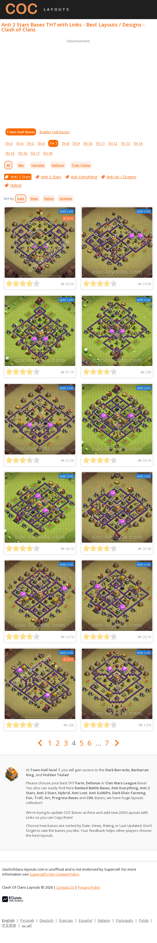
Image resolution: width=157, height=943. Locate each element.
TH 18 (47, 153)
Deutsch (46, 920)
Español (85, 920)
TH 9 (76, 143)
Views (34, 198)
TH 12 (112, 143)
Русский (27, 920)
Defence (58, 165)
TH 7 (53, 143)
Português (124, 920)
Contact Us (65, 887)
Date (20, 198)
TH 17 (35, 153)
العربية (27, 925)
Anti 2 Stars (21, 176)
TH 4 (19, 143)
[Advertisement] (78, 82)
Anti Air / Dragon (121, 176)
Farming (37, 165)
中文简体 (9, 925)
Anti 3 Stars (51, 176)
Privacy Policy (89, 887)
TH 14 (138, 143)
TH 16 (22, 153)
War (21, 165)
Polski (144, 920)
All (8, 165)
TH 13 (125, 143)
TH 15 (9, 153)
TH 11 (100, 143)
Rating (49, 198)
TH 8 (65, 143)
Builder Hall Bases (55, 131)
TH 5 (30, 143)
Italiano (104, 920)
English (8, 920)
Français (66, 920)
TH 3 (9, 143)
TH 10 (87, 143)
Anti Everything (84, 176)
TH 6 (41, 143)
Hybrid (15, 185)
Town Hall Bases (21, 131)
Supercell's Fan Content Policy (54, 874)
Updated (65, 198)
